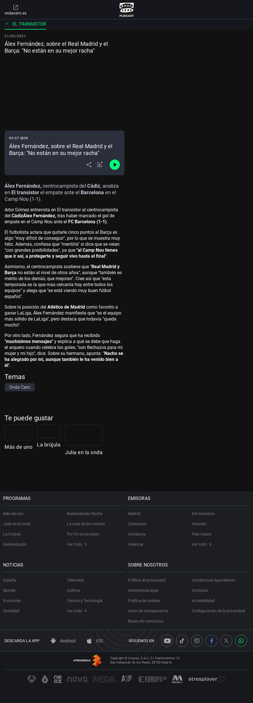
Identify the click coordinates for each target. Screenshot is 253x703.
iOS (95, 641)
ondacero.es (15, 9)
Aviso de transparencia (149, 611)
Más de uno (18, 476)
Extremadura (203, 513)
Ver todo (77, 544)
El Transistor (25, 24)
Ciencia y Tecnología (85, 600)
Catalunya (138, 524)
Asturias (199, 524)
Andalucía (138, 534)
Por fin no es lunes (83, 534)
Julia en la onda (191, 476)
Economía (13, 600)
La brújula (100, 476)
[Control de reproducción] (115, 165)
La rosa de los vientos (86, 524)
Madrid (135, 513)
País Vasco (201, 534)
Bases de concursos (147, 621)
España (11, 580)
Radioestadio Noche (85, 513)
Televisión (75, 580)
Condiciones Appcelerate (213, 580)
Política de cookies (145, 600)
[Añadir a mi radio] (100, 164)
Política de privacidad (148, 580)
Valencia (137, 544)
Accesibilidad (203, 600)
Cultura (73, 590)
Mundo (11, 590)
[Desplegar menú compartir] (89, 164)
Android (63, 641)
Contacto (200, 590)
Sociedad (13, 611)
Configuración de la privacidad (218, 611)
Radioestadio (16, 544)
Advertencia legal (144, 590)
